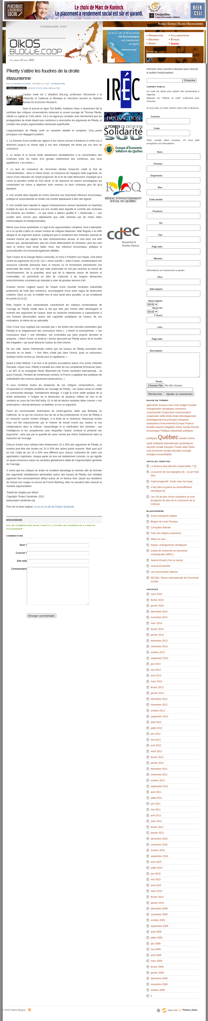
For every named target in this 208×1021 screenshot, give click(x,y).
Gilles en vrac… (159, 539)
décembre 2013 (159, 640)
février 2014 (157, 629)
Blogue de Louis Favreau (164, 521)
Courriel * (21, 553)
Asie (176, 405)
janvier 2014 (157, 634)
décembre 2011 (159, 768)
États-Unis (42, 88)
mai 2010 (156, 879)
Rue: (160, 187)
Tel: (161, 223)
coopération (153, 416)
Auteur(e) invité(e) (21, 83)
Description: (156, 350)
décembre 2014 (159, 611)
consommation (183, 412)
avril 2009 (156, 955)
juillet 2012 (156, 728)
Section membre (195, 23)
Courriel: (156, 116)
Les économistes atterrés (164, 571)
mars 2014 (156, 623)
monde (186, 427)
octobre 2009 (158, 920)
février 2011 (157, 827)
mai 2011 (156, 809)
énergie (187, 450)
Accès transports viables (164, 515)
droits (176, 416)
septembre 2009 (159, 926)
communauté (154, 412)
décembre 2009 (159, 908)
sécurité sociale (155, 447)
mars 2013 (156, 681)
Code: (157, 128)
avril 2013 (156, 675)
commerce (180, 408)
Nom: (160, 152)
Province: (158, 211)
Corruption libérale (161, 527)
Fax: (160, 235)
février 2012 (157, 757)
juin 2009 (156, 943)
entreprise (183, 419)
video (185, 447)
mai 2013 (156, 669)
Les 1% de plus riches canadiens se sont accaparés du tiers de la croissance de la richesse (173, 500)
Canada (192, 405)
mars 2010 (156, 891)
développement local (158, 419)
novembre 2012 (159, 704)
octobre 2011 (158, 780)
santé (150, 443)
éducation (177, 450)
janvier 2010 (157, 902)
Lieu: (160, 327)
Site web (22, 560)
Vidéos (152, 43)
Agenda (175, 43)
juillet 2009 (156, 937)
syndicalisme (186, 443)
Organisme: (156, 175)
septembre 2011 (159, 786)
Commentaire (58, 83)
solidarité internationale (165, 443)
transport (169, 447)
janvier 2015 (157, 605)
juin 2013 (156, 664)
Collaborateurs (180, 35)
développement (188, 416)
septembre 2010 (159, 856)
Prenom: (158, 164)
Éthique (175, 39)
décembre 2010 (159, 838)
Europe (180, 423)
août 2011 (156, 792)
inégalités (54, 88)
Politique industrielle (171, 430)
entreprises (153, 423)
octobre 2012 (158, 710)
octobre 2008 (158, 990)
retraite (183, 438)
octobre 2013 (158, 652)
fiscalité (151, 427)
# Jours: (158, 315)
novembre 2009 (159, 914)
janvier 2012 (157, 763)
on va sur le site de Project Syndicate (54, 506)
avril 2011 (156, 815)
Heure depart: (155, 301)
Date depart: (156, 289)
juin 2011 (156, 803)
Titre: (160, 277)
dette (163, 416)
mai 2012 (156, 739)
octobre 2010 (158, 850)
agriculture (152, 405)
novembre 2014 (159, 617)
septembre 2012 (159, 716)
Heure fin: (157, 308)
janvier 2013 (157, 693)
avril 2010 (156, 885)
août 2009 (156, 931)
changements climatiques (160, 408)
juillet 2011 (156, 798)
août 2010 (156, 862)
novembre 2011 (159, 774)
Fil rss (181, 23)
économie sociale (161, 450)
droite (31, 88)
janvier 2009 (157, 972)
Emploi (173, 419)
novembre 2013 (159, 646)
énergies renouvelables (159, 454)
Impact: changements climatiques (169, 545)
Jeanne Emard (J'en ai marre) (167, 560)
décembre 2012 (159, 699)
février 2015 (157, 600)
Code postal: (156, 199)
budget (183, 405)
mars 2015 (156, 594)
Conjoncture (167, 412)
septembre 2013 (159, 658)
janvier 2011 (157, 832)
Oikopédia (153, 39)
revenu (191, 438)
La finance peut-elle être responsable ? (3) (173, 466)
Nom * (23, 545)
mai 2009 (156, 949)
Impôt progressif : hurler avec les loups (172, 481)
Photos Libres (189, 1010)
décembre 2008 (159, 978)
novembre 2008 (159, 984)
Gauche (159, 427)
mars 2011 (156, 821)
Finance (189, 423)
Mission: (158, 258)
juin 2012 (156, 733)
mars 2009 (156, 960)
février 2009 (157, 966)
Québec (168, 437)
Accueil (162, 23)
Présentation (155, 35)
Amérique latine (166, 405)
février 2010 (157, 897)
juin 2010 (156, 873)
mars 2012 (156, 751)
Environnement (167, 423)
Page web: (157, 246)
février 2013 (157, 687)
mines (179, 427)
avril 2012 (156, 745)
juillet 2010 (156, 867)
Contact (172, 23)
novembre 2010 (159, 844)
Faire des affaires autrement (166, 533)
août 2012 (156, 722)
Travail (178, 447)
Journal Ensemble (160, 566)
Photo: (159, 381)
